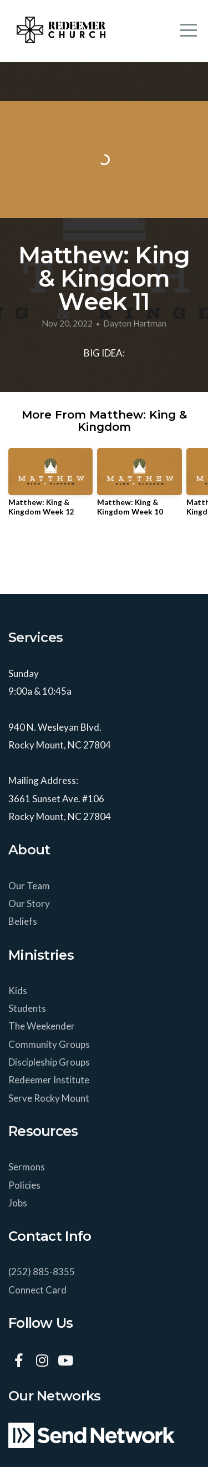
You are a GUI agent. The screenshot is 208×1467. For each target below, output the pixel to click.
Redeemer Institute (49, 1080)
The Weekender (42, 1026)
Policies (24, 1185)
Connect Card (37, 1290)
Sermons (26, 1167)
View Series (103, 556)
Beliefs (22, 921)
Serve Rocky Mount (48, 1098)
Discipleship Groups (49, 1062)
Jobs (17, 1203)
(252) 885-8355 (41, 1271)
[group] (50, 486)
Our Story (29, 903)
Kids (18, 990)
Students (28, 1008)
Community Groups (50, 1044)
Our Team (30, 886)
